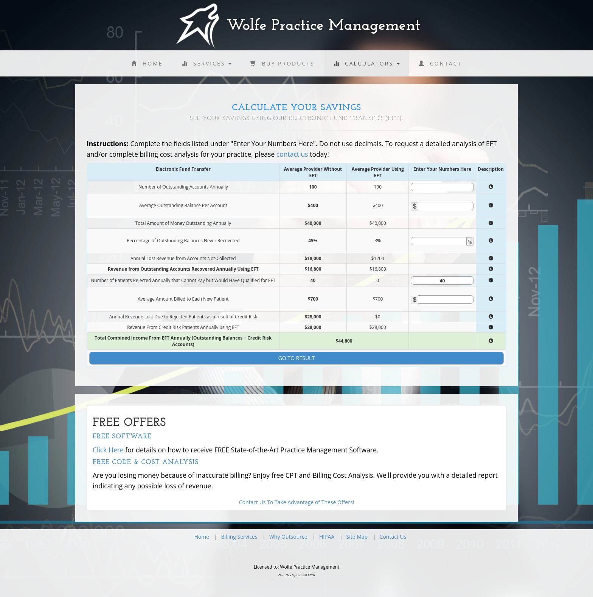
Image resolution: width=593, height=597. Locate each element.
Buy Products (282, 63)
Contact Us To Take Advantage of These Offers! (296, 502)
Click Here (108, 449)
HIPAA (326, 536)
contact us (292, 154)
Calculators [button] (367, 63)
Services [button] (207, 63)
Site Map (357, 536)
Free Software (122, 436)
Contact (440, 63)
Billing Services (239, 536)
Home (147, 63)
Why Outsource (288, 536)
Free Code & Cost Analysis (146, 462)
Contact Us (393, 536)
